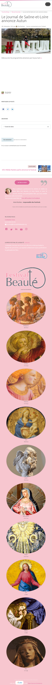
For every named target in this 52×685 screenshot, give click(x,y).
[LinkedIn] (12, 109)
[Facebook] (3, 109)
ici (41, 58)
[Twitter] (8, 109)
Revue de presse (16, 12)
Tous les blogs (5, 12)
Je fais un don (22, 182)
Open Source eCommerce (35, 683)
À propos (27, 242)
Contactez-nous (10, 220)
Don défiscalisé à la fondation (31, 198)
